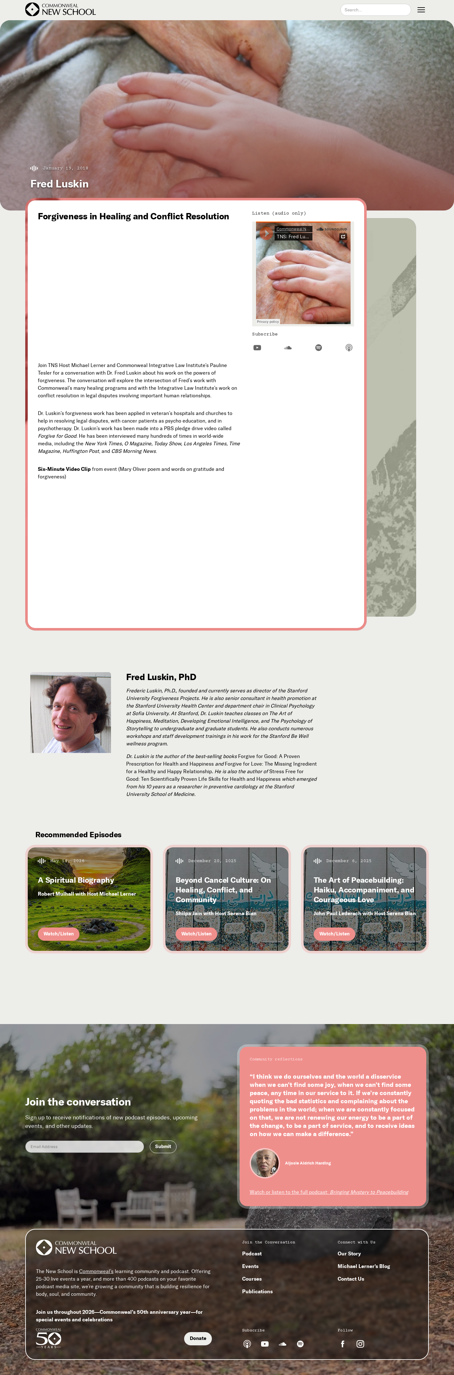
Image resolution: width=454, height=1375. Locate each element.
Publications (257, 1291)
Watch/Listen (59, 934)
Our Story (349, 1253)
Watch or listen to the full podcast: (329, 1192)
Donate (198, 1338)
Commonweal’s (96, 1271)
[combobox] (375, 10)
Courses (252, 1279)
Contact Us (351, 1279)
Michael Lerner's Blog (364, 1266)
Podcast (252, 1253)
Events (250, 1266)
